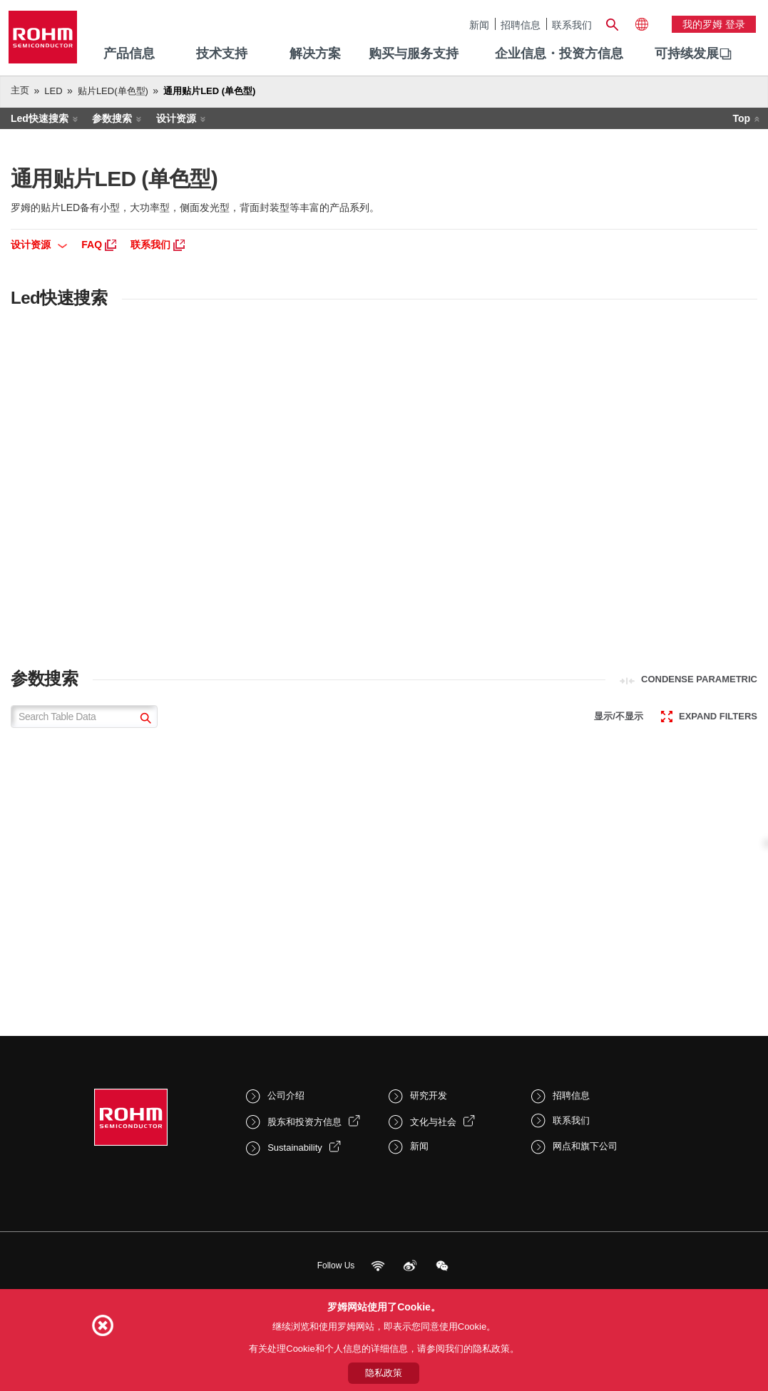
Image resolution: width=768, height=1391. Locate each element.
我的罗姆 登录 (713, 24)
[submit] (143, 720)
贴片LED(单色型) (113, 91)
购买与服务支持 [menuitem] (414, 53)
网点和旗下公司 (585, 1146)
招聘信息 (521, 24)
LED (53, 91)
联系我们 (572, 24)
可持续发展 (687, 53)
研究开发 (428, 1095)
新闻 (479, 24)
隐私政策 (383, 1372)
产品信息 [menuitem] (129, 53)
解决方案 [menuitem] (315, 53)
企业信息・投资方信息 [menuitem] (559, 53)
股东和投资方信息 (304, 1122)
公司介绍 (285, 1095)
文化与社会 (433, 1122)
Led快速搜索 (39, 118)
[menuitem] (687, 54)
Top (741, 118)
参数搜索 (112, 118)
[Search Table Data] (84, 716)
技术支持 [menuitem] (221, 53)
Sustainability (294, 1147)
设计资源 (176, 118)
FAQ (98, 244)
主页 (20, 90)
